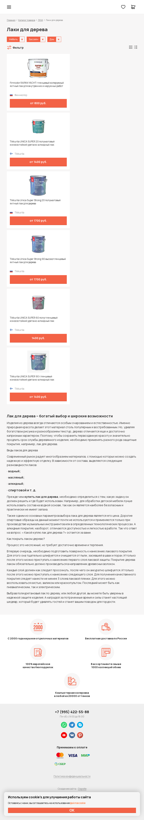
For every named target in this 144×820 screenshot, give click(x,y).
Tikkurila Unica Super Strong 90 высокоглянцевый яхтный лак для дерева (38, 260)
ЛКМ (40, 20)
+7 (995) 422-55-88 (72, 711)
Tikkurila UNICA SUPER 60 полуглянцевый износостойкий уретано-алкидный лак (34, 319)
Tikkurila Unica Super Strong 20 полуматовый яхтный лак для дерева (35, 202)
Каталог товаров (26, 20)
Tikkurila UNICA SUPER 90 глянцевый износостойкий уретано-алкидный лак (32, 378)
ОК (72, 810)
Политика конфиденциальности (72, 776)
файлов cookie (77, 803)
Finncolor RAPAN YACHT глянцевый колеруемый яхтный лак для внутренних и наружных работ (37, 84)
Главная (11, 20)
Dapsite (82, 788)
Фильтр (18, 47)
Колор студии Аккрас (19, 7)
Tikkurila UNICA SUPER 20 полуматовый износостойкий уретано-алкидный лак (32, 143)
